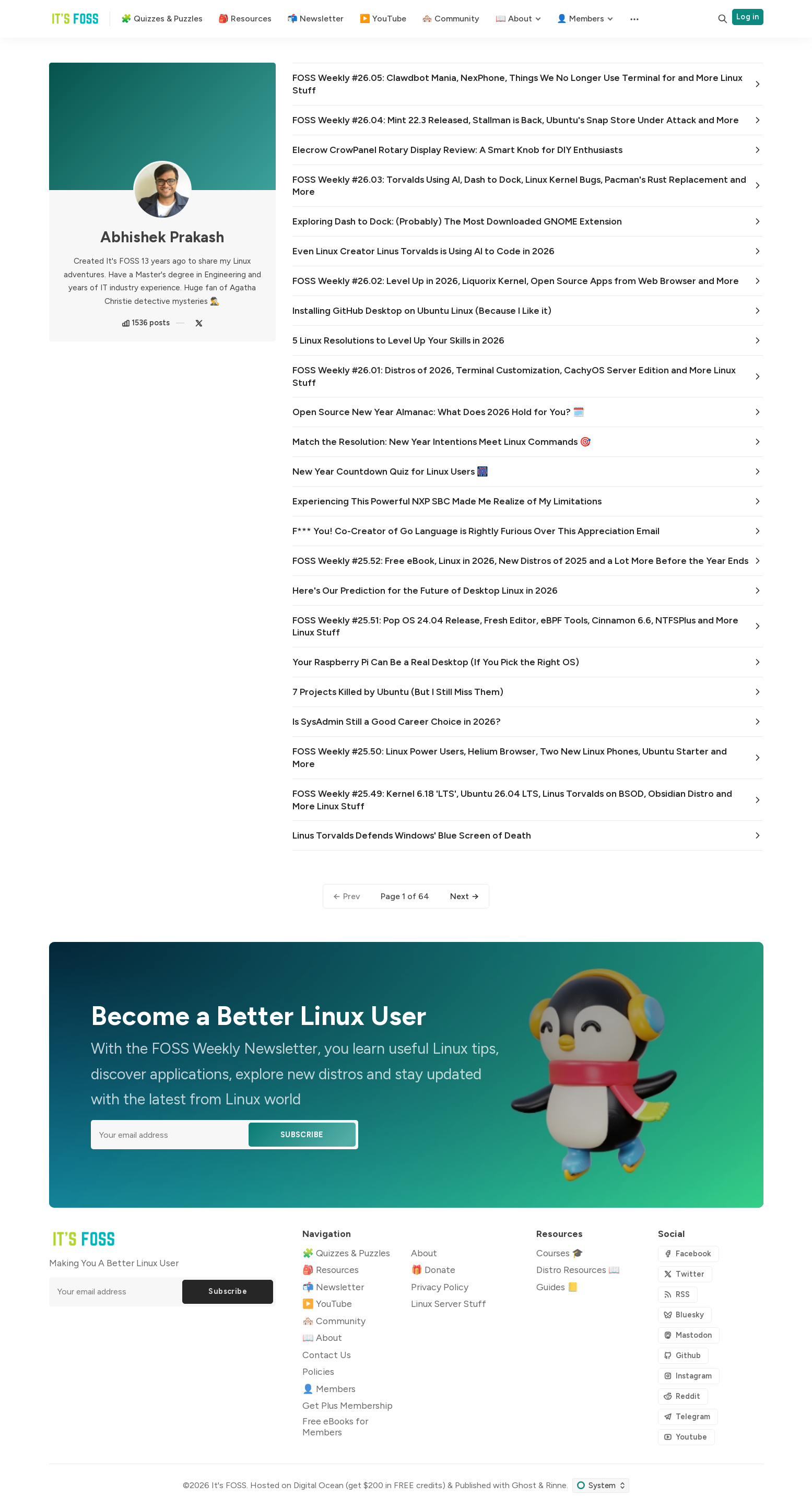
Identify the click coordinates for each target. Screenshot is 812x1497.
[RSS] (678, 1295)
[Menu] (633, 19)
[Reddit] (683, 1396)
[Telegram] (688, 1417)
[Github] (683, 1356)
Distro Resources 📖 (578, 1269)
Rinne (556, 1485)
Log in (747, 16)
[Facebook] (688, 1254)
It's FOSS (228, 1485)
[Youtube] (686, 1437)
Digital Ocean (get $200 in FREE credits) (369, 1485)
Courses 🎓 (559, 1252)
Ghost (524, 1485)
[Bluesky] (685, 1315)
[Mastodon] (689, 1335)
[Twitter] (199, 323)
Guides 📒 (557, 1286)
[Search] (722, 18)
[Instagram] (689, 1376)
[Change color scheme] (601, 1485)
